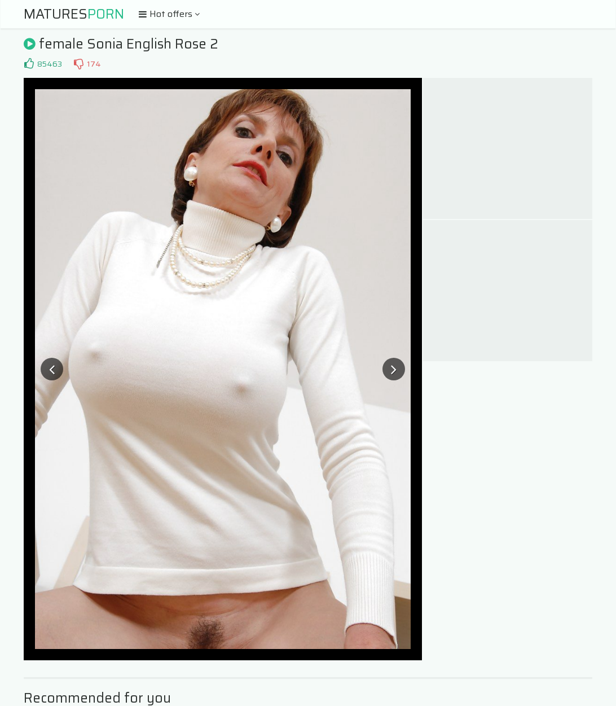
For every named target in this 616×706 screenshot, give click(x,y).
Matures (74, 14)
